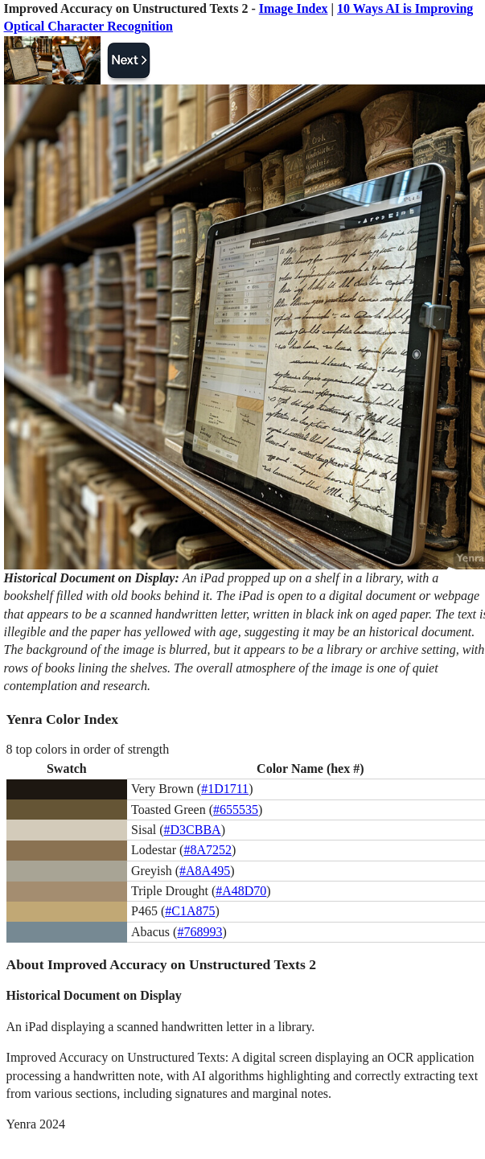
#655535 (235, 809)
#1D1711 (225, 788)
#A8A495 (204, 870)
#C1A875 (190, 911)
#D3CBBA (192, 829)
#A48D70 (241, 891)
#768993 (199, 932)
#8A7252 (207, 850)
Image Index (293, 8)
